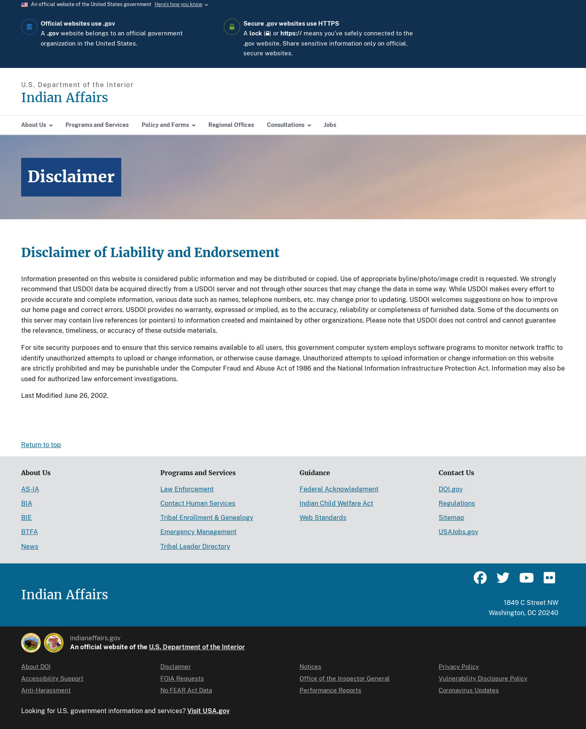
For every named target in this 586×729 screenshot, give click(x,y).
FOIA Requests (182, 678)
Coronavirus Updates (469, 690)
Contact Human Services (197, 503)
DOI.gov (451, 489)
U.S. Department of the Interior (197, 647)
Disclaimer (175, 666)
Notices (310, 666)
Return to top (41, 445)
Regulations (457, 503)
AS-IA (30, 489)
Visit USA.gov (208, 711)
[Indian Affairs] (111, 97)
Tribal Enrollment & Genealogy (207, 518)
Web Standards (323, 518)
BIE (26, 518)
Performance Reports (330, 690)
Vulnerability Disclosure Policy (483, 678)
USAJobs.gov (458, 532)
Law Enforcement (187, 489)
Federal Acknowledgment (339, 489)
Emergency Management (198, 532)
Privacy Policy (459, 666)
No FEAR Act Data (186, 690)
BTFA (29, 532)
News (29, 546)
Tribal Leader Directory (195, 546)
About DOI (35, 666)
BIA (26, 503)
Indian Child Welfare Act (336, 503)
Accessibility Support (52, 678)
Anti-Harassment (46, 690)
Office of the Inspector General (345, 678)
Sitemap (451, 518)
